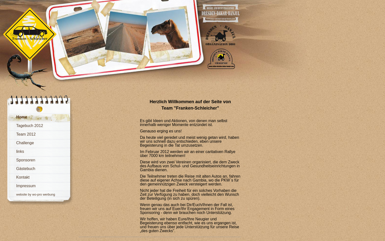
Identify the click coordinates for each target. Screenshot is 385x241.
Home (21, 117)
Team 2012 (26, 134)
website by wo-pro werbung (35, 194)
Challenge (25, 143)
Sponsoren (25, 160)
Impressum (26, 186)
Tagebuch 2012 (29, 126)
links (20, 151)
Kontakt (22, 177)
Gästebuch (25, 169)
